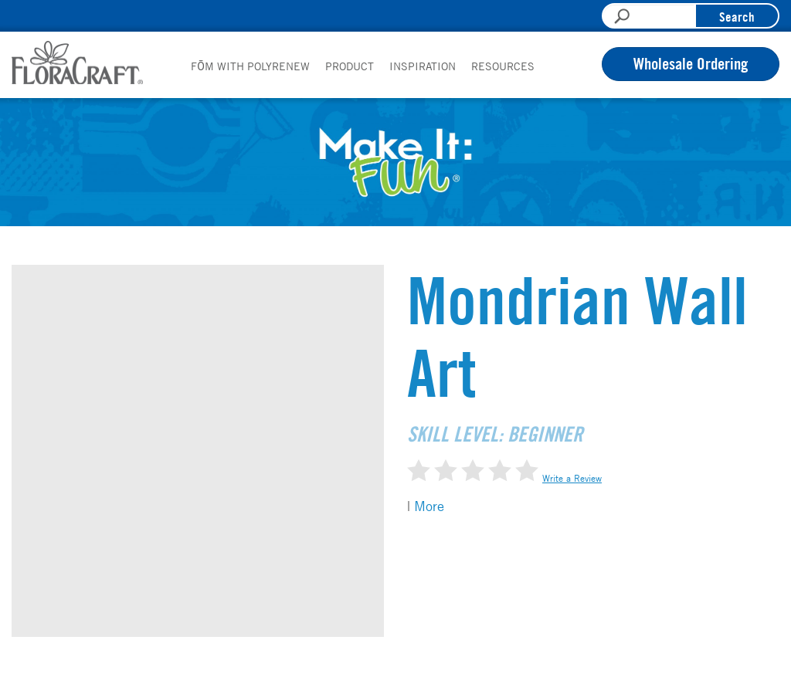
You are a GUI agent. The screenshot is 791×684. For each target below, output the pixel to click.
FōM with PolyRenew (250, 66)
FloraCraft (77, 62)
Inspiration (422, 66)
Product (349, 66)
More (429, 505)
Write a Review (572, 478)
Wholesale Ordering (690, 63)
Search (737, 16)
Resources (503, 66)
